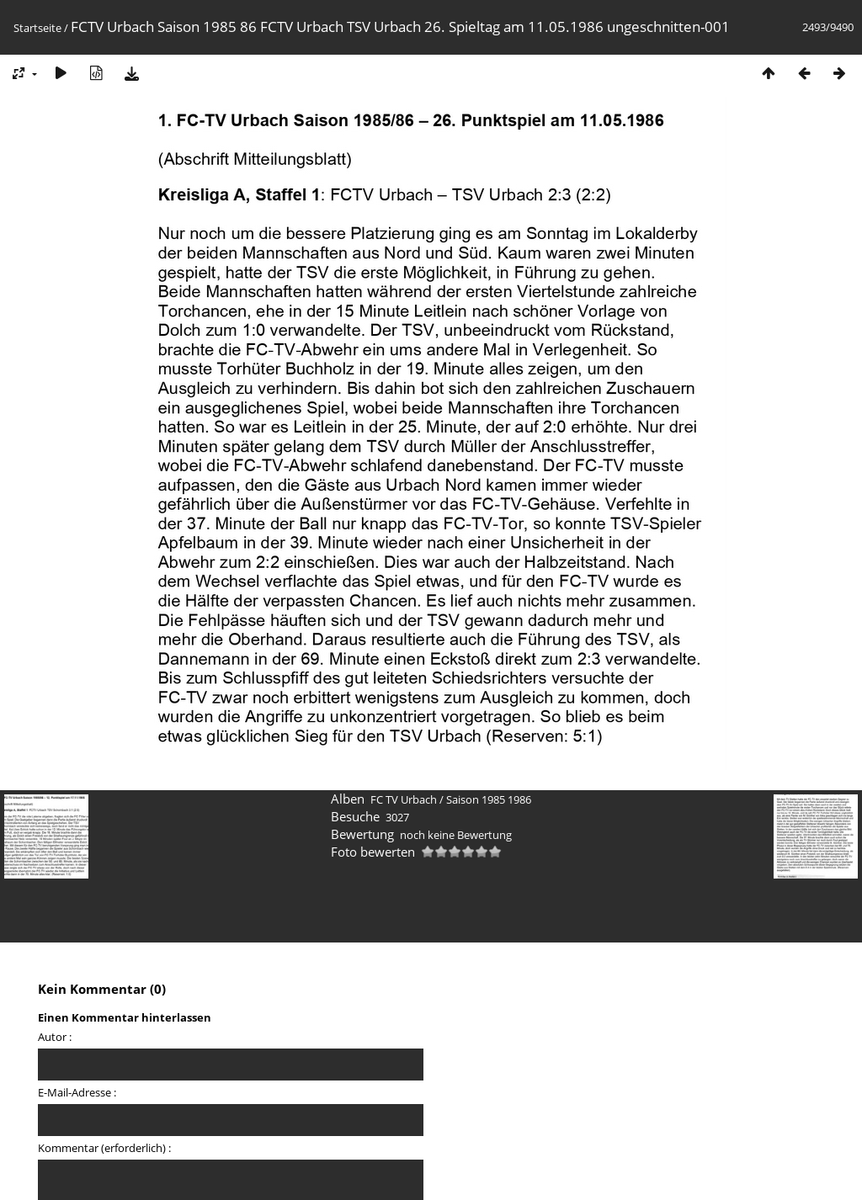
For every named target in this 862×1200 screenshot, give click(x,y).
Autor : (55, 1036)
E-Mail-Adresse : (77, 1092)
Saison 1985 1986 (488, 799)
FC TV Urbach (403, 799)
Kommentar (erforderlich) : (104, 1147)
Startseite (37, 27)
